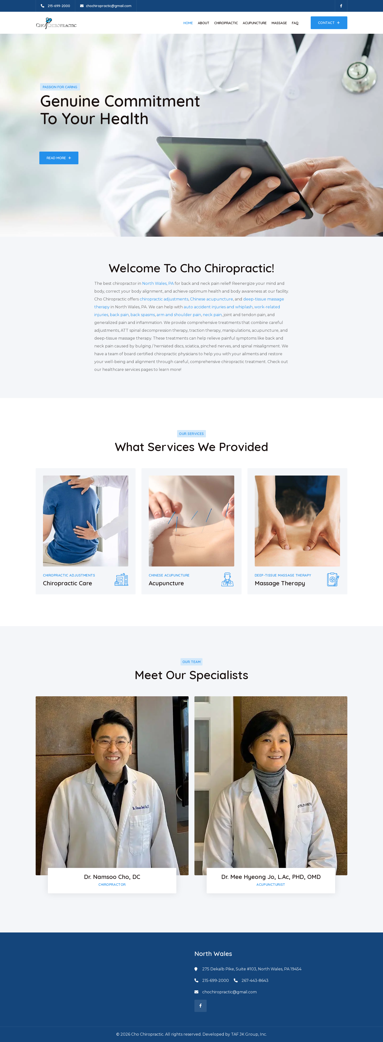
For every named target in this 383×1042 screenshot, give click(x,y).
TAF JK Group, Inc (248, 1034)
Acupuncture (255, 23)
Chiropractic (226, 23)
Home (188, 23)
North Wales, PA (158, 283)
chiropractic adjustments (164, 299)
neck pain (212, 314)
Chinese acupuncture (211, 299)
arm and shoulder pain (179, 314)
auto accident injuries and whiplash (218, 307)
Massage (279, 23)
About (203, 23)
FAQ (295, 23)
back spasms (142, 314)
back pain (119, 314)
